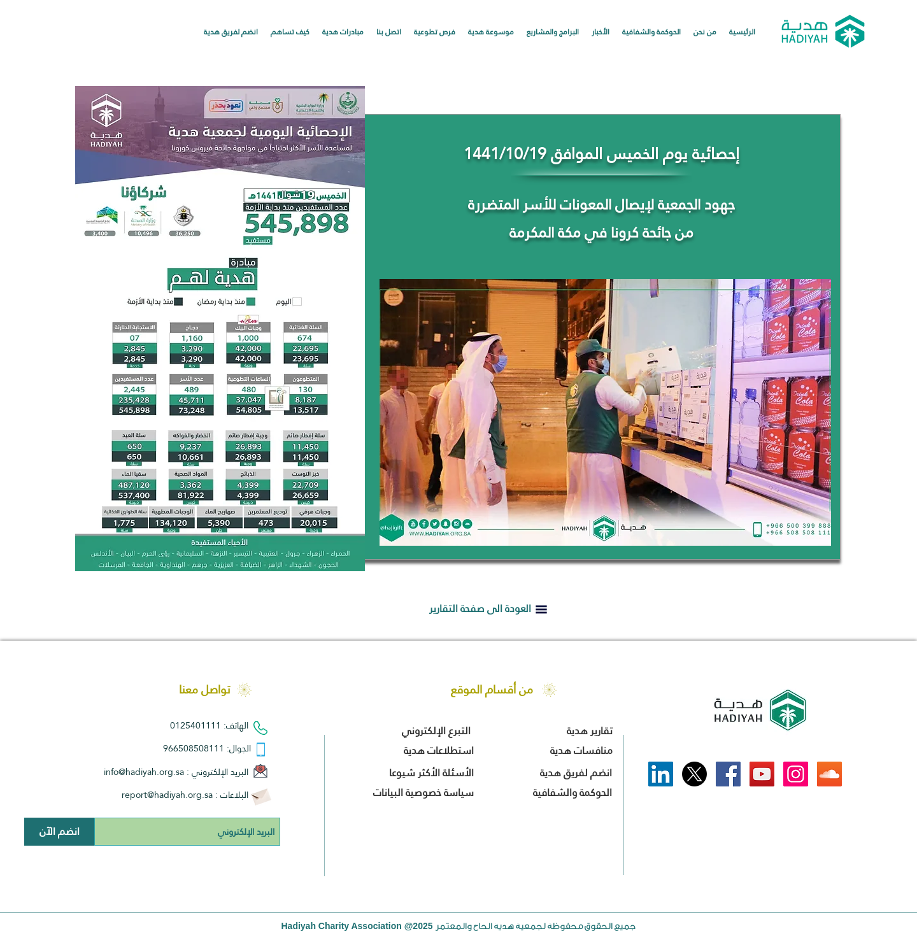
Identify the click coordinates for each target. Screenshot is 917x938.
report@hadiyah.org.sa (167, 794)
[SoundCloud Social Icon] (829, 774)
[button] (705, 32)
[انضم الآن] (59, 832)
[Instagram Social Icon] (795, 774)
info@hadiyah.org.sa (144, 772)
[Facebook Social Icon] (728, 774)
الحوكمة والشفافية (571, 792)
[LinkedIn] (660, 774)
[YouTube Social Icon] (762, 774)
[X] (694, 774)
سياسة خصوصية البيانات (423, 792)
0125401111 (195, 725)
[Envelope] (261, 795)
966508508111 (193, 748)
